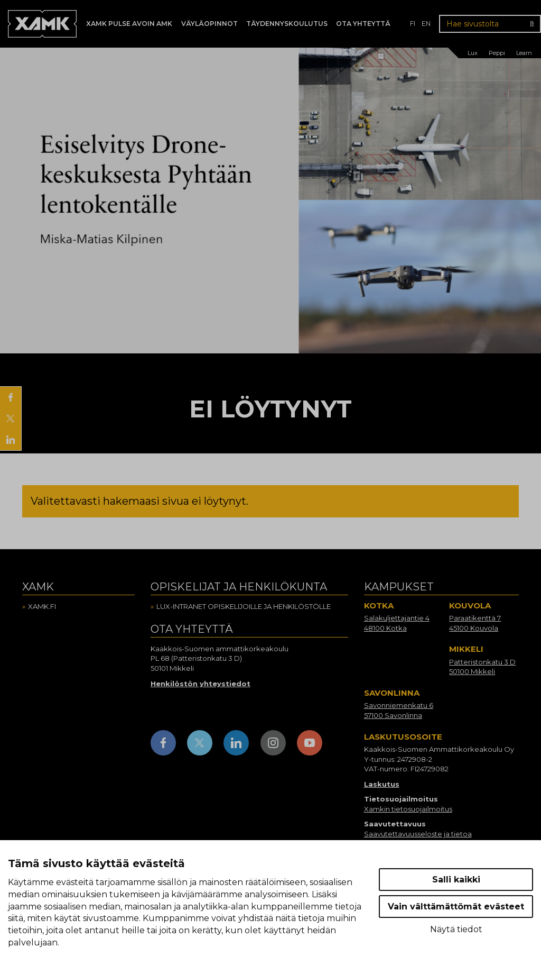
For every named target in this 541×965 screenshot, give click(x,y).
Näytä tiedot (456, 929)
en (426, 24)
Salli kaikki (456, 880)
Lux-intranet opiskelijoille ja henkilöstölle (243, 606)
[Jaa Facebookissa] (10, 397)
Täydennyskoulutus (287, 24)
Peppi (497, 53)
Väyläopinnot (209, 24)
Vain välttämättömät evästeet (456, 907)
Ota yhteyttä (363, 24)
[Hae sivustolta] (490, 24)
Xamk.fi (42, 606)
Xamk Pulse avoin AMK (129, 24)
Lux (473, 53)
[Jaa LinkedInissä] (10, 439)
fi (412, 24)
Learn (524, 53)
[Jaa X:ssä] (10, 418)
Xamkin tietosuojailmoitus (408, 809)
